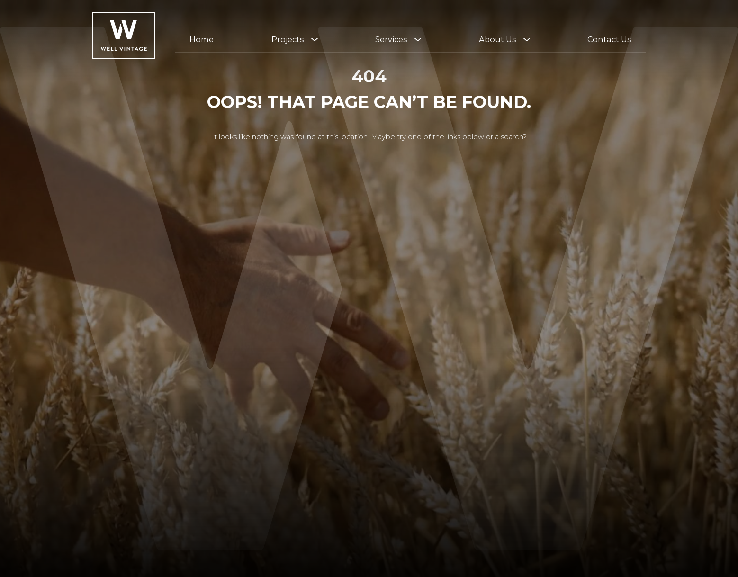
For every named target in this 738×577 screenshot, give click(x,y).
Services (391, 39)
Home (201, 39)
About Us (497, 39)
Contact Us (609, 39)
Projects (287, 39)
